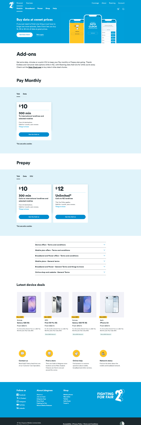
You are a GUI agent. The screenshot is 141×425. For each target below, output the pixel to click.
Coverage (95, 3)
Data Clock (40, 401)
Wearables (66, 397)
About (104, 3)
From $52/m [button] (50, 326)
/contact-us (30, 360)
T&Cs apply (40, 34)
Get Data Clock (24, 34)
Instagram (22, 401)
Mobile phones (68, 394)
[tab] (29, 314)
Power (40, 8)
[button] (29, 304)
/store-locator (57, 360)
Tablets (65, 399)
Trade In (66, 403)
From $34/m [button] (105, 326)
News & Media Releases (44, 405)
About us (39, 394)
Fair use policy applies (24, 143)
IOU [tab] (31, 176)
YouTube (22, 405)
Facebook (22, 395)
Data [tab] (25, 94)
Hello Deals (67, 401)
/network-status (111, 360)
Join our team (41, 397)
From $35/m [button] (22, 326)
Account (121, 3)
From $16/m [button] (77, 326)
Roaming (112, 3)
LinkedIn (22, 408)
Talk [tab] (18, 94)
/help (84, 360)
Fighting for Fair (42, 403)
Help (55, 8)
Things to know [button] (24, 126)
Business (29, 3)
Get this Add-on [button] (34, 134)
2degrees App (41, 399)
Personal (20, 3)
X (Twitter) (22, 398)
